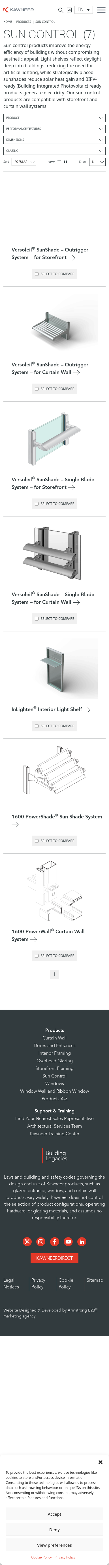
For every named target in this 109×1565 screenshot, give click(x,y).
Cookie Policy (41, 1557)
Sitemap (95, 1280)
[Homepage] (18, 9)
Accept (54, 1514)
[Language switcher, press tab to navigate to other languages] (83, 10)
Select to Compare (54, 274)
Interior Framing (55, 1053)
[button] (100, 1461)
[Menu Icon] (102, 10)
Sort (19, 162)
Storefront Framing (54, 1069)
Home (7, 22)
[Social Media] (28, 1241)
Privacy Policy (65, 1557)
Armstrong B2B (82, 1310)
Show (92, 162)
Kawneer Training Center (54, 1134)
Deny (54, 1529)
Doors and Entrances (55, 1046)
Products (23, 22)
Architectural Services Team (54, 1126)
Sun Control (54, 1076)
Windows (54, 1084)
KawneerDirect (54, 1258)
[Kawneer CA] (69, 10)
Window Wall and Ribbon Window (54, 1091)
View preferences (54, 1545)
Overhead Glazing (55, 1061)
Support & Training (54, 1111)
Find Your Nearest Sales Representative (54, 1119)
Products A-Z (55, 1099)
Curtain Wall (54, 1038)
